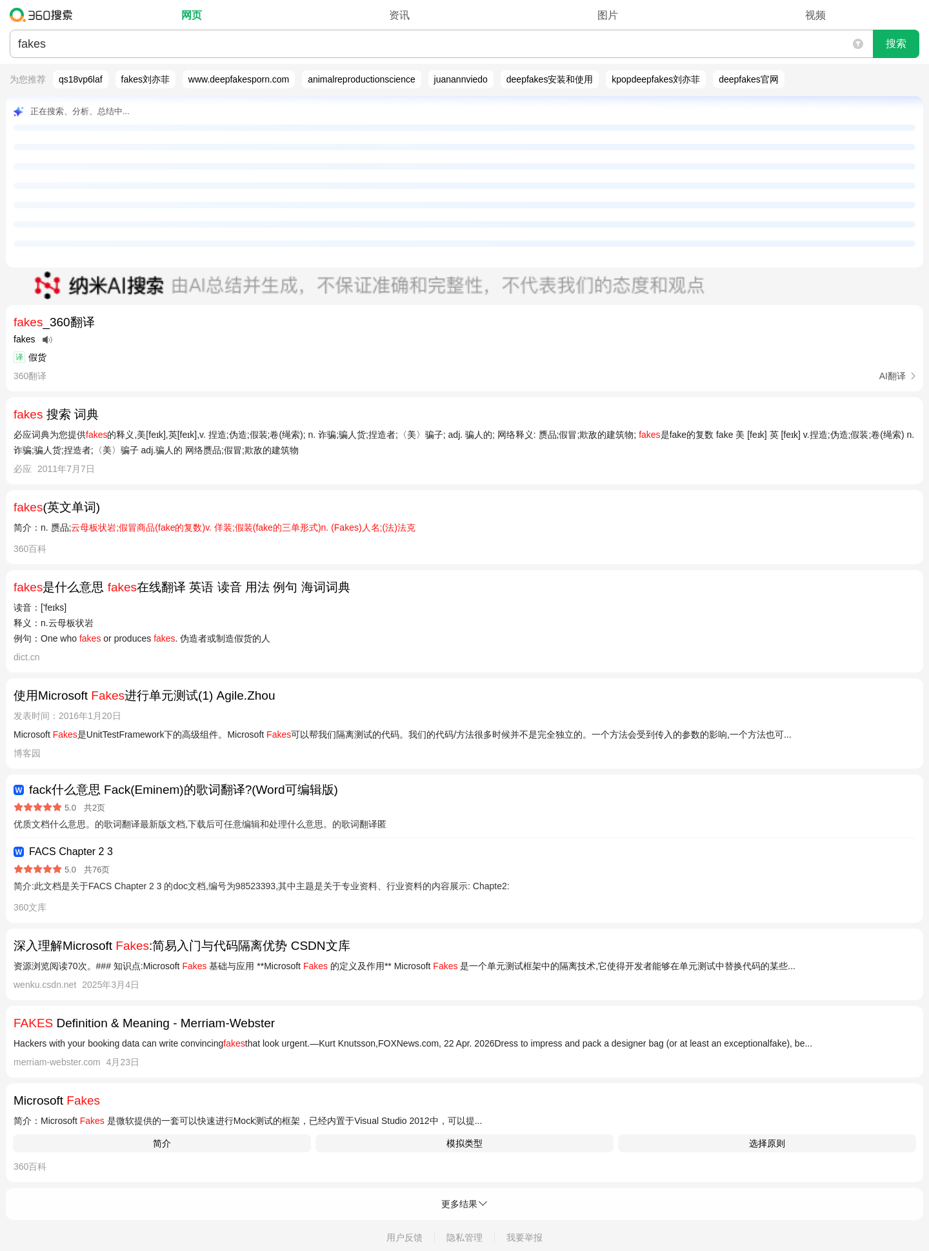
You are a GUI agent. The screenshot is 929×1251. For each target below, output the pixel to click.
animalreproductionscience (361, 79)
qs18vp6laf (81, 79)
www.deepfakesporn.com (238, 79)
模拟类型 (464, 1143)
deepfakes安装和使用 (550, 79)
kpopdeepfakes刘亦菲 (656, 79)
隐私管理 (464, 1237)
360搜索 (44, 15)
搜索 (896, 43)
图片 (607, 15)
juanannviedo (461, 79)
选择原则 (767, 1143)
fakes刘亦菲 (145, 79)
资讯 (399, 15)
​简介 (162, 1143)
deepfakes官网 (749, 79)
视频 (815, 15)
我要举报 (524, 1237)
